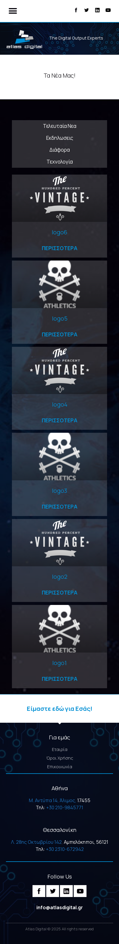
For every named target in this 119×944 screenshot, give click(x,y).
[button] (12, 11)
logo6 (59, 232)
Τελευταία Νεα (59, 126)
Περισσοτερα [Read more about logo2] (60, 592)
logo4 (59, 404)
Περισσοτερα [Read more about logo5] (60, 334)
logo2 (59, 577)
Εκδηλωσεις (59, 137)
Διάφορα (60, 149)
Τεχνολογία (60, 161)
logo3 (59, 491)
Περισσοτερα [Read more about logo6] (60, 248)
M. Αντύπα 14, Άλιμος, (52, 800)
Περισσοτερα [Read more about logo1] (60, 678)
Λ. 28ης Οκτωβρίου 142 (36, 842)
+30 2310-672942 (65, 849)
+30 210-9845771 (64, 807)
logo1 (59, 663)
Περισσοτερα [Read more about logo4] (60, 420)
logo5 (59, 318)
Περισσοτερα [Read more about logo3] (60, 506)
